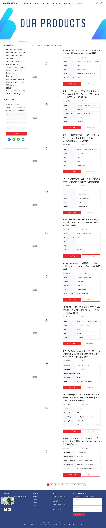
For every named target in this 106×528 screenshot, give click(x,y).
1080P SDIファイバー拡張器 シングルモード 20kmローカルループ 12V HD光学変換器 (81, 266)
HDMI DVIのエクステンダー (14, 94)
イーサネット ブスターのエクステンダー (16, 91)
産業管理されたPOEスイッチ (14, 58)
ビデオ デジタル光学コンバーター (16, 79)
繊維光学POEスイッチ (12, 73)
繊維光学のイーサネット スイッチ (16, 70)
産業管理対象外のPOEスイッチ (15, 55)
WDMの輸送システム (12, 64)
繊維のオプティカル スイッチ (14, 76)
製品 (10, 42)
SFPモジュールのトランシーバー (15, 82)
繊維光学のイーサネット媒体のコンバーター (16, 67)
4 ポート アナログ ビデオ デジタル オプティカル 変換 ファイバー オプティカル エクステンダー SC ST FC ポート (81, 94)
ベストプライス (71, 84)
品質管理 (35, 502)
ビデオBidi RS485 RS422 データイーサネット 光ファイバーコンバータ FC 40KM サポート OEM (81, 222)
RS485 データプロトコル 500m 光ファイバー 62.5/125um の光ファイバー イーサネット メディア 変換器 (81, 397)
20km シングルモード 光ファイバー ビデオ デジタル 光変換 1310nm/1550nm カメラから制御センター (81, 441)
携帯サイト (50, 522)
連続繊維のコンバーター (13, 88)
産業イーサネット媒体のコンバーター (16, 61)
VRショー (46, 3)
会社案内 (35, 499)
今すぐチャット (91, 84)
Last (73, 485)
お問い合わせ (36, 506)
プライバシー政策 (59, 522)
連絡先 (16, 134)
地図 (44, 522)
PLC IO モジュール (11, 85)
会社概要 (35, 496)
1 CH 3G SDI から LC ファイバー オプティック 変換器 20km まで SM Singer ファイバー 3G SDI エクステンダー (81, 354)
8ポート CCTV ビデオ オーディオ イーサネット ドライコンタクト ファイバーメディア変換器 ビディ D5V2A (81, 138)
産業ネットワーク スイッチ (14, 49)
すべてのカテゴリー (57, 509)
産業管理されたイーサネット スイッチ (16, 52)
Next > (67, 485)
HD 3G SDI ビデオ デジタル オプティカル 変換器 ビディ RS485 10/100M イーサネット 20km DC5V (81, 310)
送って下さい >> (79, 514)
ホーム (5, 42)
